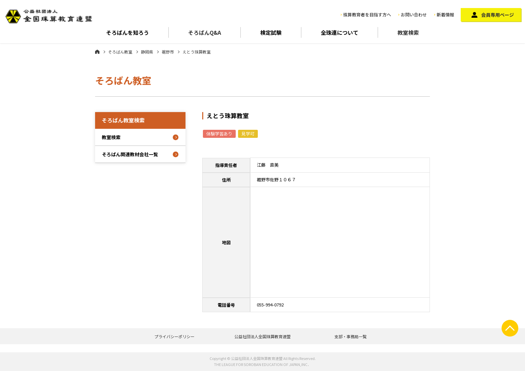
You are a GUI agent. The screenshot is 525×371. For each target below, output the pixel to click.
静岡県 (147, 52)
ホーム (97, 51)
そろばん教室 (120, 52)
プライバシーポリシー (174, 336)
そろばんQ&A (204, 32)
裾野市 (168, 52)
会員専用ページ (497, 14)
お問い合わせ (414, 14)
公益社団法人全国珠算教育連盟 (262, 336)
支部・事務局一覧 (350, 336)
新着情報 (445, 14)
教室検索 (408, 32)
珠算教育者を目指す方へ (367, 14)
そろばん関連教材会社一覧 (130, 154)
